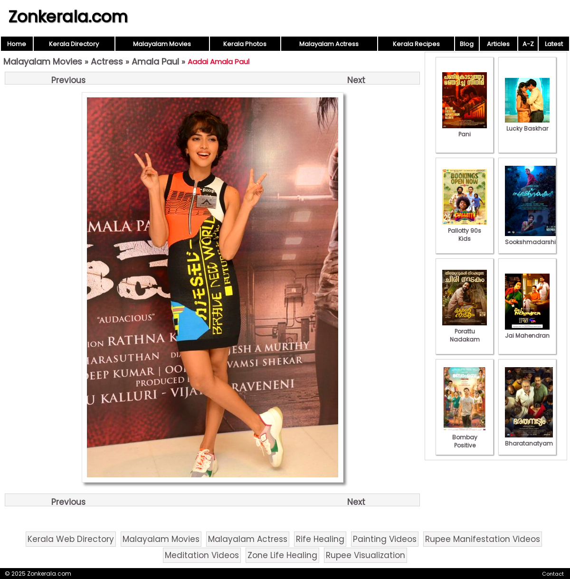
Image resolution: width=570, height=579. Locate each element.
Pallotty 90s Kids (464, 230)
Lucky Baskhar (527, 124)
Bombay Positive (464, 437)
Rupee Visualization (365, 555)
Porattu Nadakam (464, 331)
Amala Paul (155, 61)
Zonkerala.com (68, 16)
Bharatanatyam (529, 439)
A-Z (528, 43)
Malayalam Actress (329, 43)
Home (16, 43)
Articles (498, 43)
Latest (554, 43)
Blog (467, 43)
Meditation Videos (202, 555)
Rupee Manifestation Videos (482, 539)
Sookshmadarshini (533, 238)
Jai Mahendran (527, 331)
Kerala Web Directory (71, 539)
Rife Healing (320, 539)
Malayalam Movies (162, 43)
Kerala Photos (244, 43)
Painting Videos (385, 539)
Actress (107, 61)
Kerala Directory (74, 43)
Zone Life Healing (282, 555)
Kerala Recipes (416, 43)
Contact (553, 574)
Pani (464, 130)
